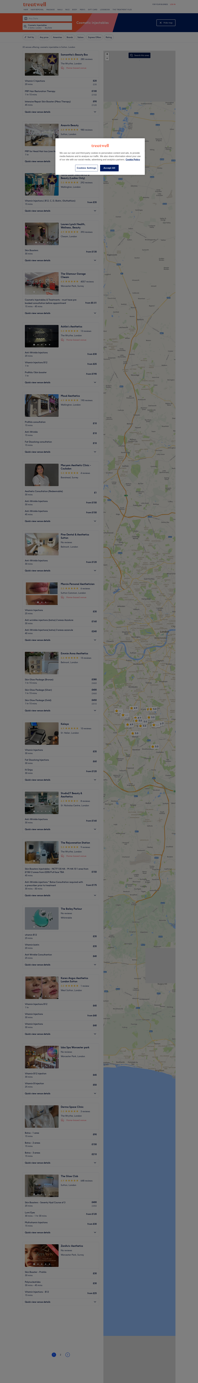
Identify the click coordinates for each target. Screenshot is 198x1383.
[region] (100, 156)
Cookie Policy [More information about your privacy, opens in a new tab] (133, 159)
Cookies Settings (86, 168)
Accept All (109, 168)
